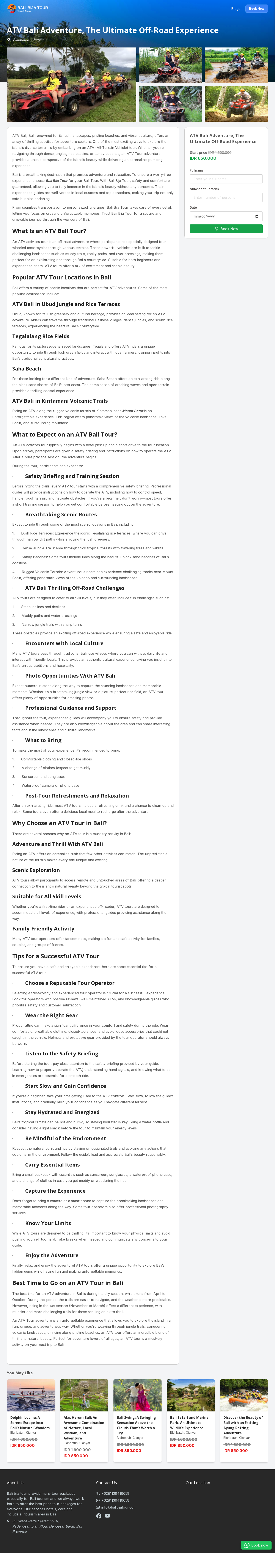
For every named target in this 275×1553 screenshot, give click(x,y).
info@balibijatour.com (116, 1507)
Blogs (235, 8)
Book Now (256, 8)
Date (193, 207)
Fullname (197, 170)
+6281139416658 (112, 1493)
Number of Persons (204, 189)
